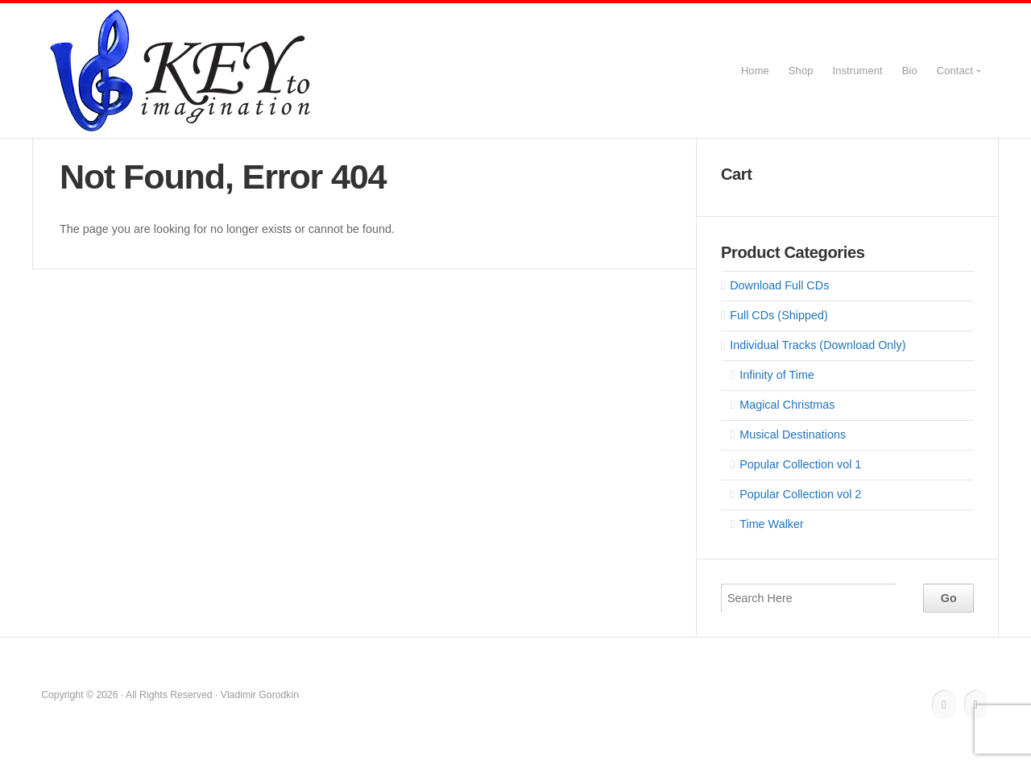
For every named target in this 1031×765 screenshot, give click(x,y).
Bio (909, 70)
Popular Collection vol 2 (800, 494)
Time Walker (771, 524)
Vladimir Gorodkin (182, 70)
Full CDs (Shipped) (779, 315)
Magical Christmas (786, 404)
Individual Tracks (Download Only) (817, 345)
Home (755, 70)
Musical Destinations (792, 434)
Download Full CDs (779, 285)
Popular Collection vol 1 (800, 464)
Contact (955, 70)
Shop (801, 70)
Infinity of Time (776, 374)
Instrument (858, 70)
